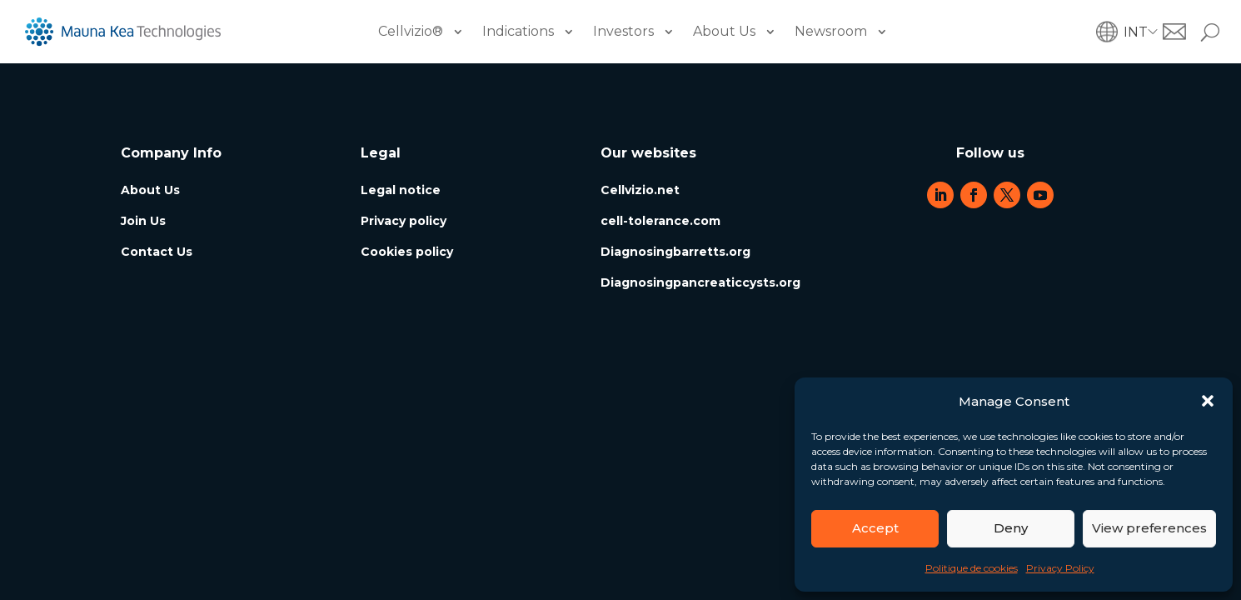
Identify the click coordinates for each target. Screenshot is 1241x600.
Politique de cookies (971, 568)
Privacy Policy (1060, 568)
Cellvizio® (410, 31)
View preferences (1149, 528)
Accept (875, 528)
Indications (518, 31)
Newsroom (831, 31)
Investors (623, 31)
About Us (724, 31)
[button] (1207, 400)
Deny (1011, 528)
